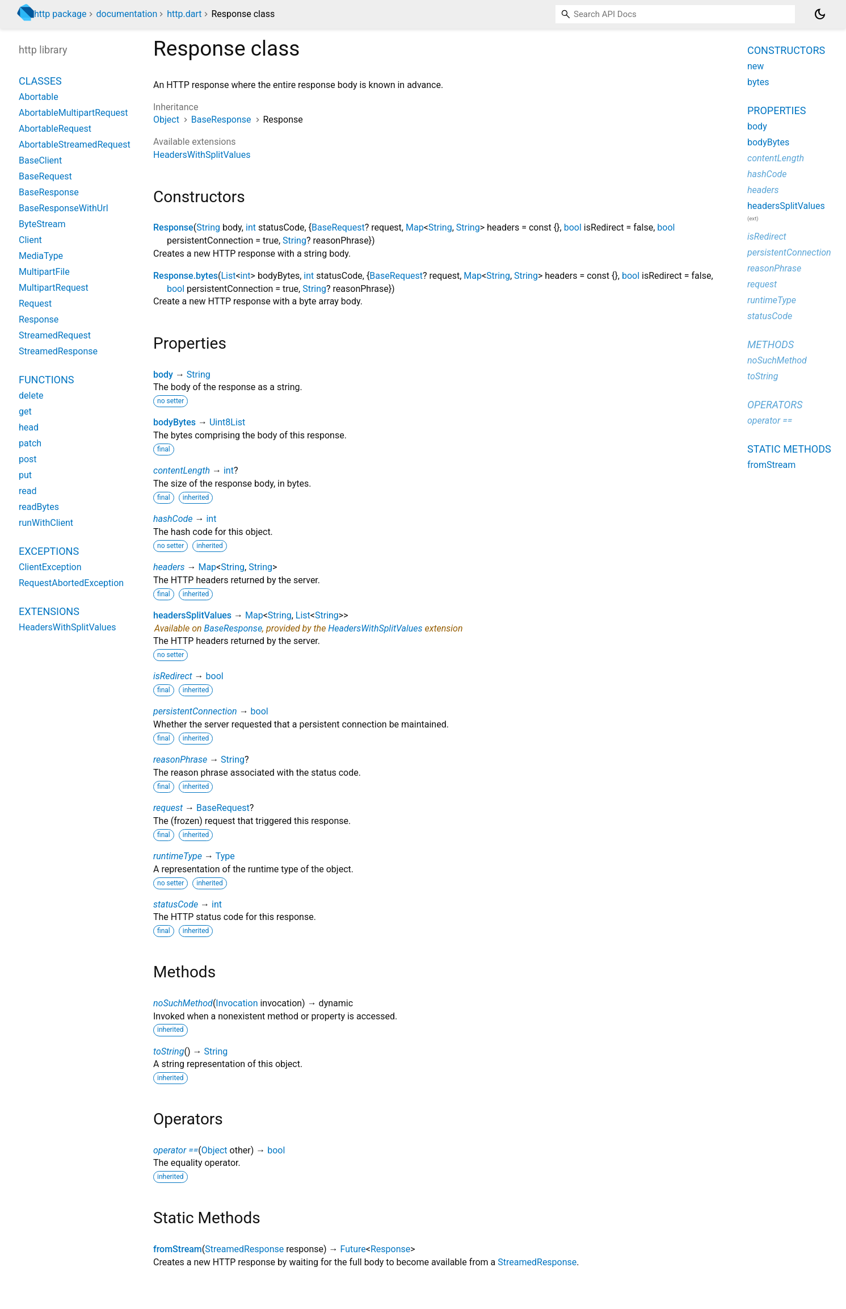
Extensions (49, 611)
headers (168, 567)
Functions (46, 380)
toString (168, 1051)
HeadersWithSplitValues (201, 154)
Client (30, 240)
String (208, 227)
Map (415, 227)
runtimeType (177, 856)
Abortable (38, 96)
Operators (774, 405)
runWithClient (46, 522)
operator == (175, 1150)
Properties (776, 110)
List (228, 275)
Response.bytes (185, 275)
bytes (758, 82)
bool (573, 227)
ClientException (50, 567)
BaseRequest (338, 227)
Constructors (786, 50)
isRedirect (172, 676)
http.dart (184, 14)
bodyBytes (174, 422)
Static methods (789, 449)
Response (173, 227)
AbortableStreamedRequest (75, 144)
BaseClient (40, 160)
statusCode (175, 904)
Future (352, 1249)
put (25, 475)
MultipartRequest (54, 287)
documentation (127, 14)
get (25, 411)
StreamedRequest (55, 335)
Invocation (237, 1003)
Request (35, 303)
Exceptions (49, 551)
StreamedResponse (244, 1249)
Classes (40, 81)
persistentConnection (195, 711)
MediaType (41, 255)
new (755, 66)
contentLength (181, 470)
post (28, 459)
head (29, 427)
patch (30, 443)
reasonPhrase (180, 759)
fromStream (177, 1249)
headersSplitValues (192, 615)
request (168, 807)
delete (31, 395)
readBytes (39, 506)
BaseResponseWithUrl (63, 208)
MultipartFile (44, 271)
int (251, 227)
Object (166, 119)
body (163, 374)
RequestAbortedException (71, 583)
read (27, 491)
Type (225, 856)
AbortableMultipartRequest (73, 112)
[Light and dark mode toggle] (820, 14)
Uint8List (227, 422)
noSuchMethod (183, 1003)
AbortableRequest (55, 128)
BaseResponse (221, 119)
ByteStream (42, 224)
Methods (770, 344)
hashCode (172, 518)
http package (60, 14)
